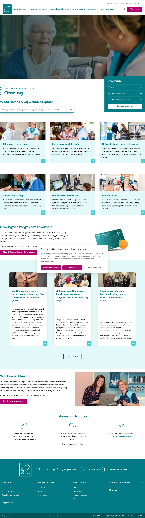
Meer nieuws (72, 356)
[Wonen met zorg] (22, 194)
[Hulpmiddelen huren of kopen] (122, 142)
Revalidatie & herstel (59, 9)
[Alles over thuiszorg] (22, 142)
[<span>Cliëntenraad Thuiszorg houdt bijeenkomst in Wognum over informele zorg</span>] (73, 309)
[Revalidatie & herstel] (72, 194)
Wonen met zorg (38, 9)
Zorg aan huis (20, 9)
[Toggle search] (124, 9)
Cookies (131, 516)
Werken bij (110, 3)
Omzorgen (42, 487)
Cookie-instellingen (94, 267)
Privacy (140, 516)
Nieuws (128, 3)
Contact (134, 9)
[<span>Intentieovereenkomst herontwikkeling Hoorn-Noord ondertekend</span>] (117, 309)
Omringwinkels (107, 9)
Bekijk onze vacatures (13, 401)
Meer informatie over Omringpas (19, 252)
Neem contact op (124, 106)
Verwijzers (77, 499)
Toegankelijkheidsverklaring (114, 516)
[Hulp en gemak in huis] (72, 142)
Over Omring (137, 3)
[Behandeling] (122, 194)
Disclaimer (97, 516)
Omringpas (78, 9)
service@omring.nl (123, 436)
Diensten (92, 9)
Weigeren (72, 267)
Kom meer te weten (48, 261)
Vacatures (42, 491)
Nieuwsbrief (78, 491)
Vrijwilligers (120, 3)
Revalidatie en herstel (10, 495)
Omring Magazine (80, 495)
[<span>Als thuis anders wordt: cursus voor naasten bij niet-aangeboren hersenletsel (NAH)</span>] (28, 309)
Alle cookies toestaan (51, 267)
